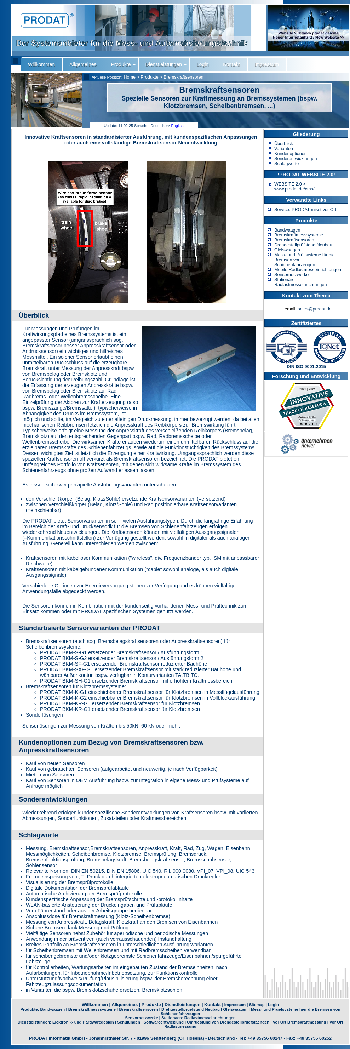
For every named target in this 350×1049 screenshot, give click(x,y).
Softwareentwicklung (164, 1022)
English (177, 126)
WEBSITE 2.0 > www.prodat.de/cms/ (294, 187)
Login (273, 1005)
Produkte (149, 77)
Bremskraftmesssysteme (298, 235)
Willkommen (95, 1004)
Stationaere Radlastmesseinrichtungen (198, 1018)
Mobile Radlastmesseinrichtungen (307, 269)
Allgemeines (124, 1004)
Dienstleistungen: (35, 1022)
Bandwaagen (287, 230)
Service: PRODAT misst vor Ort (305, 209)
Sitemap (257, 1005)
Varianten (283, 148)
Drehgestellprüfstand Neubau (303, 245)
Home (130, 77)
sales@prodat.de (314, 309)
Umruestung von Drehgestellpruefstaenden (228, 1022)
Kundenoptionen (290, 153)
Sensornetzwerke (291, 274)
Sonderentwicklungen (295, 158)
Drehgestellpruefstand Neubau (190, 1009)
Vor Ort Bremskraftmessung (299, 1022)
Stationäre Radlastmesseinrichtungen (300, 282)
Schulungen (128, 1022)
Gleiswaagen (287, 249)
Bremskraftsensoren (183, 77)
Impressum (235, 1005)
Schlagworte (286, 163)
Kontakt (212, 1004)
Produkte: (30, 1009)
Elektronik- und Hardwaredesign (83, 1022)
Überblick (283, 143)
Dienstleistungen (182, 1004)
